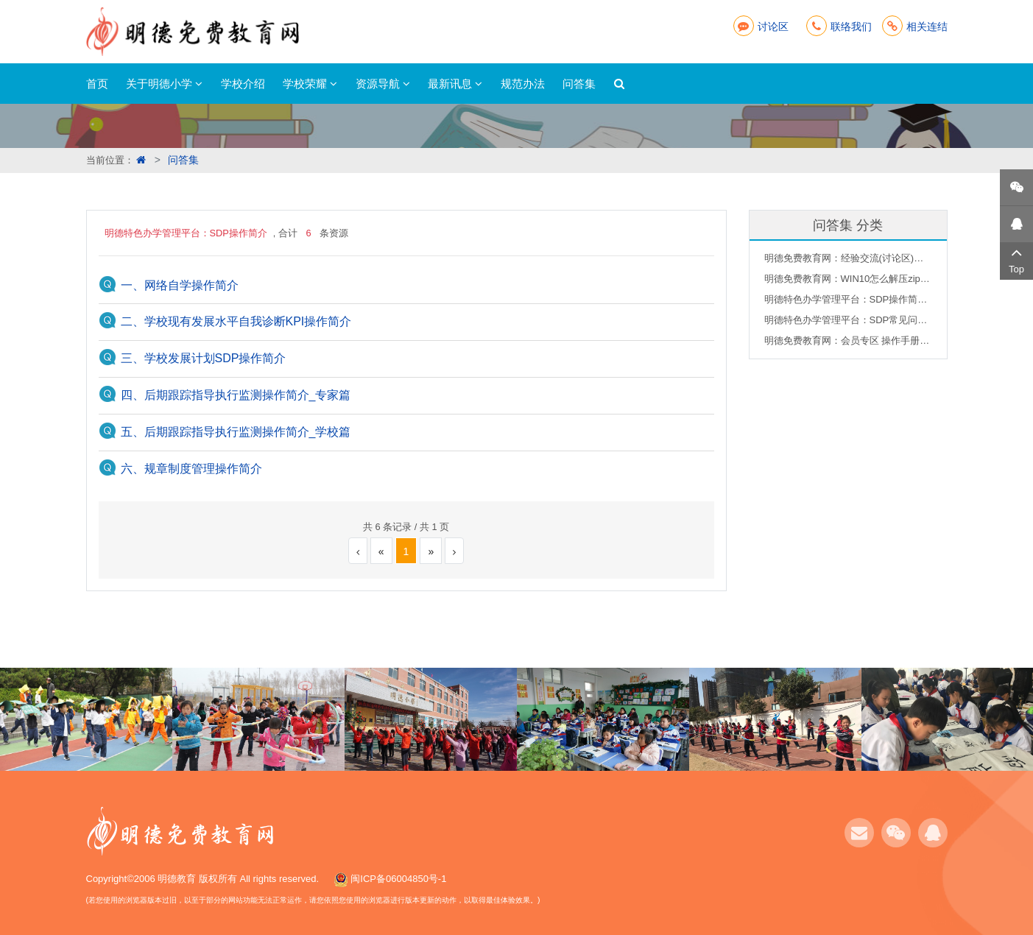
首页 (97, 83)
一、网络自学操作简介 (180, 285)
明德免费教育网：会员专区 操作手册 (848, 340)
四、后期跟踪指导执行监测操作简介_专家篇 (236, 395)
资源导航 (383, 83)
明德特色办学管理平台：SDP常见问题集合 (848, 319)
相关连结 (915, 26)
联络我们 (839, 26)
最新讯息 (455, 83)
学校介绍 (243, 83)
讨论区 (761, 26)
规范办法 (523, 83)
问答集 (579, 83)
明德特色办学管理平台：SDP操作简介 (848, 299)
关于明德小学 (164, 83)
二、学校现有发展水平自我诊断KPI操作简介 (236, 321)
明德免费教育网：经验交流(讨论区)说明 (848, 258)
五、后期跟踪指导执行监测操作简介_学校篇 (236, 432)
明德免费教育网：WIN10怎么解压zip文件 (848, 278)
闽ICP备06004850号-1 (398, 878)
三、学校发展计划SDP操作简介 (203, 358)
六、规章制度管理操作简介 (191, 468)
